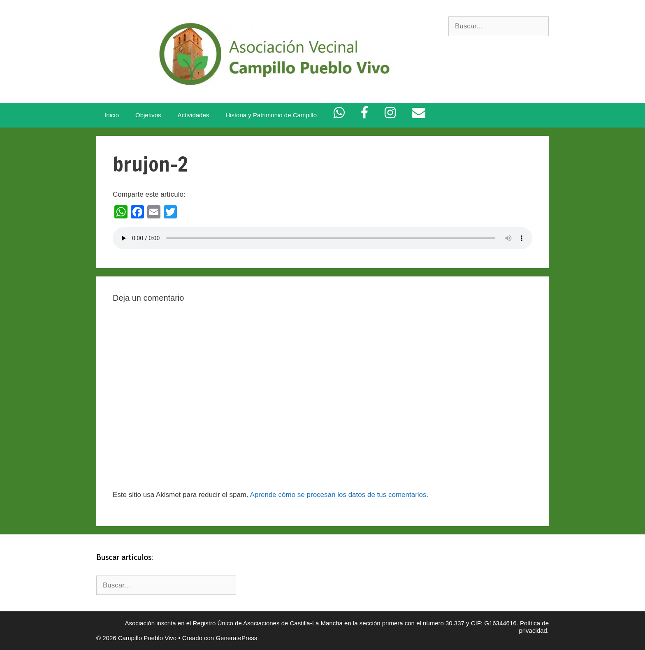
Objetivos (148, 114)
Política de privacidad (534, 627)
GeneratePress (236, 637)
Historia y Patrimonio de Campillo (271, 114)
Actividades (193, 114)
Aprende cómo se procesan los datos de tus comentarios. (339, 495)
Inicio (111, 114)
